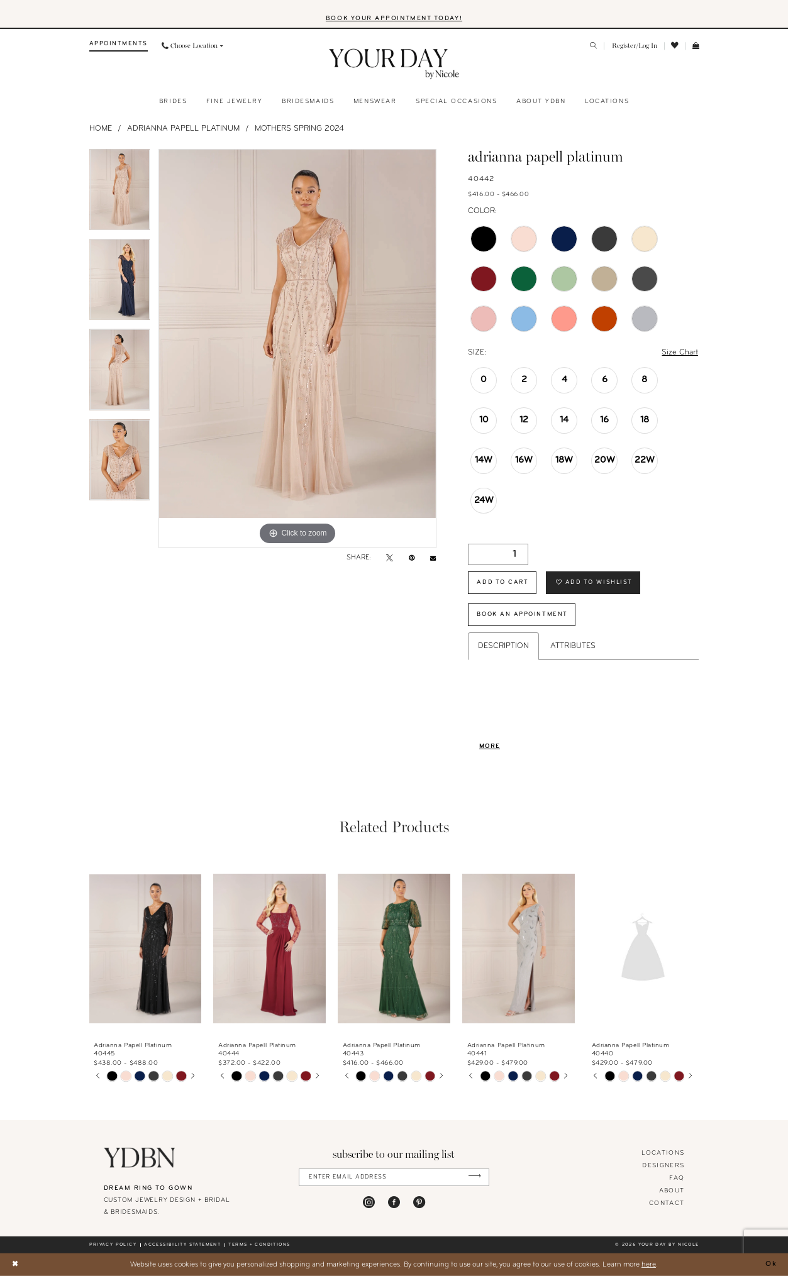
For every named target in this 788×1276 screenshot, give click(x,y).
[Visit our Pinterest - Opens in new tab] (419, 1202)
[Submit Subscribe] (474, 1177)
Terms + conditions (259, 1245)
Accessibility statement (182, 1245)
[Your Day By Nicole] (140, 1158)
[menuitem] (118, 46)
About (672, 1190)
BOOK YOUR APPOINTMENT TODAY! (394, 18)
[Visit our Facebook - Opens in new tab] (394, 1202)
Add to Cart (502, 582)
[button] (634, 46)
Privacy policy (112, 1245)
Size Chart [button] (680, 352)
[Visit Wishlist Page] (674, 46)
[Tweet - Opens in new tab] (390, 558)
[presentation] (145, 949)
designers (663, 1165)
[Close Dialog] (15, 1264)
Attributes (573, 646)
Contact (666, 1203)
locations (662, 1153)
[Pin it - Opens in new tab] (411, 558)
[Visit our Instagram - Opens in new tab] (368, 1202)
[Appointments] (118, 46)
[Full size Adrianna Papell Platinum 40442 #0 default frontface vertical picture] (297, 349)
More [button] (489, 746)
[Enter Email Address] (394, 1177)
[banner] (394, 64)
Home (100, 129)
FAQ (676, 1178)
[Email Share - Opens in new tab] (433, 558)
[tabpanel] (119, 194)
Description (503, 646)
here (648, 1264)
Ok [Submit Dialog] (771, 1264)
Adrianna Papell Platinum (183, 129)
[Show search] (593, 46)
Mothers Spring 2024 (299, 129)
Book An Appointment (522, 614)
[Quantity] (498, 554)
